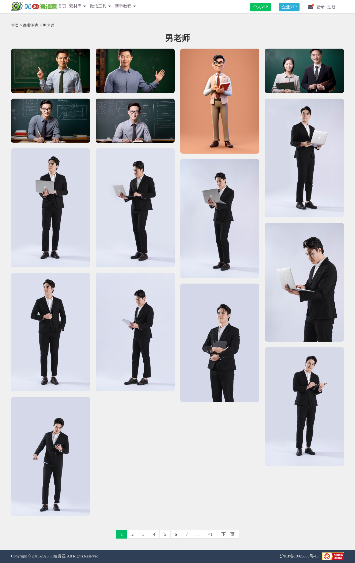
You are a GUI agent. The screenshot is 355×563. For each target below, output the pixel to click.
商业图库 (31, 25)
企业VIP (289, 7)
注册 (331, 7)
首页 (62, 6)
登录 (320, 7)
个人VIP (260, 7)
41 (210, 534)
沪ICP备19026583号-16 (300, 556)
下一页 (228, 534)
